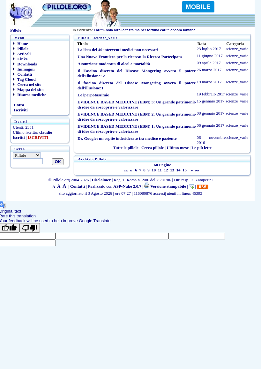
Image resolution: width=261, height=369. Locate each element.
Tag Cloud (24, 79)
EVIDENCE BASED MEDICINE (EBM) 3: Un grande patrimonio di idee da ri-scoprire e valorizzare (137, 104)
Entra (18, 104)
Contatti (22, 74)
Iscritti (19, 137)
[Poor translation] (29, 228)
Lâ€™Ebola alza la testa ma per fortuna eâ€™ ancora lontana (134, 30)
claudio (45, 132)
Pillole (20, 48)
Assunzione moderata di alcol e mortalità (114, 63)
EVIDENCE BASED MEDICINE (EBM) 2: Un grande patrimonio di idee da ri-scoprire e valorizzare (137, 117)
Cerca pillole (152, 147)
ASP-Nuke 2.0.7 (127, 186)
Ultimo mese (178, 147)
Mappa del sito (28, 89)
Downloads (25, 64)
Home (20, 43)
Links (20, 58)
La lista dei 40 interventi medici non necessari (118, 49)
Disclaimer (101, 179)
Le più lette (201, 147)
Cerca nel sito (27, 84)
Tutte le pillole (125, 147)
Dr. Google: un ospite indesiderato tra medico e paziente (127, 138)
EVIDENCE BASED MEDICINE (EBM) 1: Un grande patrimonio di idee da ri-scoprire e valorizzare (137, 129)
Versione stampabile (165, 186)
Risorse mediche (29, 94)
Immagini (23, 69)
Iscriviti (20, 110)
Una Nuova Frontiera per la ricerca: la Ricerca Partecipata (130, 56)
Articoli (22, 53)
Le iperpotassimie (93, 95)
